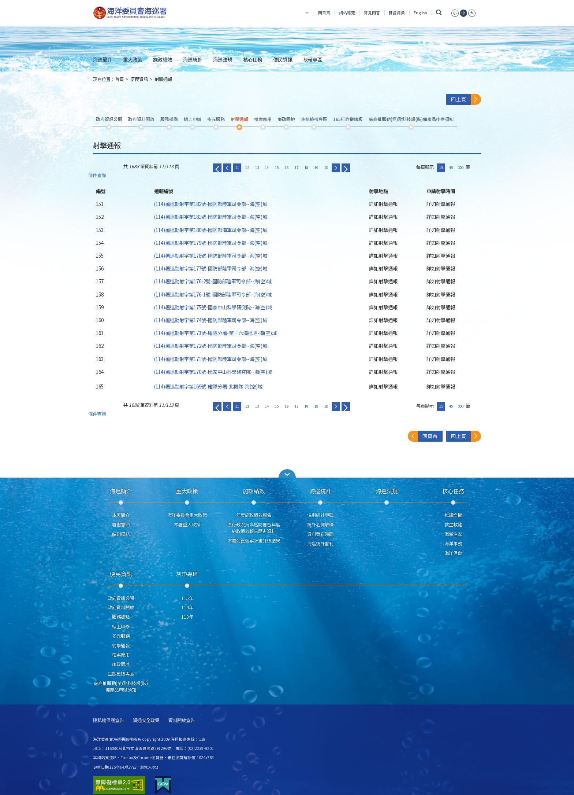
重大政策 (132, 59)
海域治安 (453, 534)
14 (267, 167)
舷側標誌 (121, 534)
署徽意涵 (121, 524)
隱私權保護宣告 (108, 720)
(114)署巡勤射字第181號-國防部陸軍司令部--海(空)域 (210, 216)
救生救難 (453, 524)
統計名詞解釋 (320, 524)
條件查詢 (97, 175)
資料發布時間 (320, 534)
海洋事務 (453, 543)
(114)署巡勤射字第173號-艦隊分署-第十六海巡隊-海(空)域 (215, 332)
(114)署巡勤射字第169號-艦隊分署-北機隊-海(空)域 (208, 386)
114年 (187, 607)
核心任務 (252, 59)
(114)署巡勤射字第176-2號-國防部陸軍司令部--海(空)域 (213, 281)
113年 (187, 617)
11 (237, 167)
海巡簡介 (102, 59)
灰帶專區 (312, 59)
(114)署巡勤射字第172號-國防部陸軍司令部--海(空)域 (210, 345)
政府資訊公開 (121, 598)
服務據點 (121, 617)
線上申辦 (121, 626)
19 (316, 167)
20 (326, 167)
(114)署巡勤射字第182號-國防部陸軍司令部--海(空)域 (210, 203)
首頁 (119, 79)
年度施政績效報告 (253, 515)
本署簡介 (121, 515)
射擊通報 (163, 79)
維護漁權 (453, 515)
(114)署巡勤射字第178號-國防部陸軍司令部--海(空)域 (210, 255)
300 (460, 167)
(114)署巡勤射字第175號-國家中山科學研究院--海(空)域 (213, 307)
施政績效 (162, 59)
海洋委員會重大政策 (187, 515)
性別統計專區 (320, 515)
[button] (287, 473)
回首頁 (324, 12)
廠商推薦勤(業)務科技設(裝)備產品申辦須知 (121, 686)
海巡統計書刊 (320, 543)
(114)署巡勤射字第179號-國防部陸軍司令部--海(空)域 (210, 242)
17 (296, 167)
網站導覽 (347, 12)
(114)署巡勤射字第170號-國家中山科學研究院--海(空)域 (213, 371)
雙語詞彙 (397, 12)
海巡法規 (222, 59)
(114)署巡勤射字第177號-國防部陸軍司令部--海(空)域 (210, 268)
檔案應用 (121, 654)
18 (306, 167)
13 (257, 167)
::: (307, 12)
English (420, 12)
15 (277, 167)
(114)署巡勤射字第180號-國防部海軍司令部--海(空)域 (210, 229)
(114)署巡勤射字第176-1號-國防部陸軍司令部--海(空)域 (213, 294)
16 (286, 167)
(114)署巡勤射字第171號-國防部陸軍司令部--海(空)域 (210, 358)
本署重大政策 (187, 524)
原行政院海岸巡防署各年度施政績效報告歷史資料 (253, 527)
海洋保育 (453, 553)
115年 (187, 598)
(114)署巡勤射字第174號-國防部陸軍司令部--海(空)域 (210, 320)
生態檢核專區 (121, 673)
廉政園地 (121, 664)
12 (247, 167)
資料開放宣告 (181, 720)
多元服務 (121, 636)
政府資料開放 (121, 607)
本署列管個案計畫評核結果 (253, 540)
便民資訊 (282, 59)
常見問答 (372, 12)
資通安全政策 (146, 720)
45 (451, 167)
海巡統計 (192, 59)
